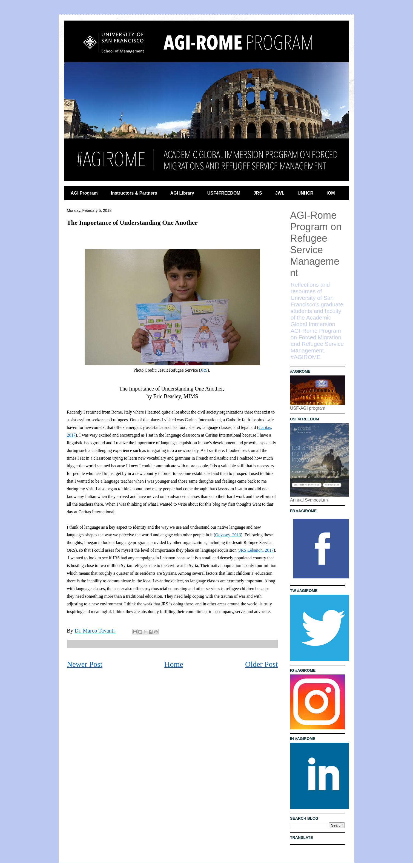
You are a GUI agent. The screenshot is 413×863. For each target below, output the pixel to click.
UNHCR (306, 193)
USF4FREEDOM (223, 193)
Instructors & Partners (134, 193)
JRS (258, 193)
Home (173, 664)
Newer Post (84, 664)
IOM (330, 193)
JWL (280, 193)
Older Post (261, 664)
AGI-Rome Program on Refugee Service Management (316, 244)
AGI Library (182, 193)
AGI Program (84, 193)
